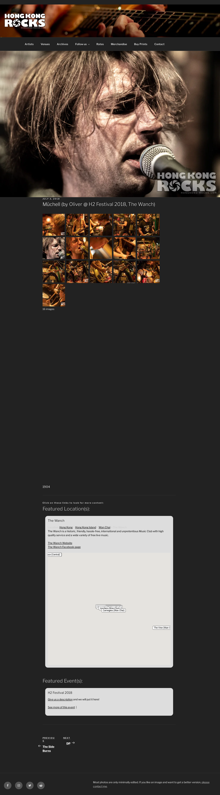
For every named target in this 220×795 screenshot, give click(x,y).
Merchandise (119, 44)
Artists (29, 44)
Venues (45, 44)
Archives (62, 44)
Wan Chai (104, 527)
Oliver (75, 204)
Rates (100, 44)
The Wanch (141, 204)
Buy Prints (140, 44)
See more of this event (61, 707)
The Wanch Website (60, 543)
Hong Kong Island (85, 527)
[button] (113, 610)
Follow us (82, 44)
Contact (159, 44)
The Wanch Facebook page (64, 546)
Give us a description (60, 699)
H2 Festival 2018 (107, 204)
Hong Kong (66, 527)
